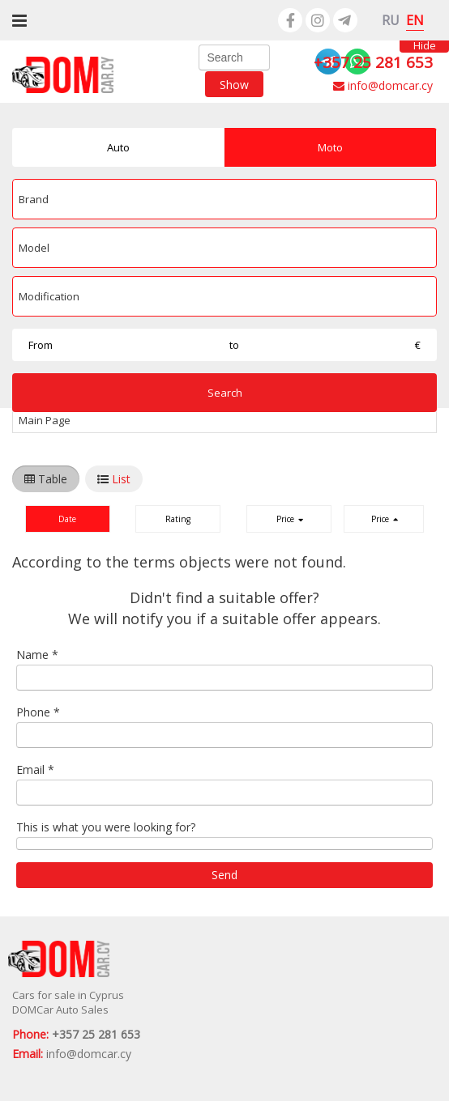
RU (391, 20)
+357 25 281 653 (373, 62)
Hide (424, 46)
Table (52, 479)
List (121, 479)
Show (234, 83)
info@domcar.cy (383, 85)
